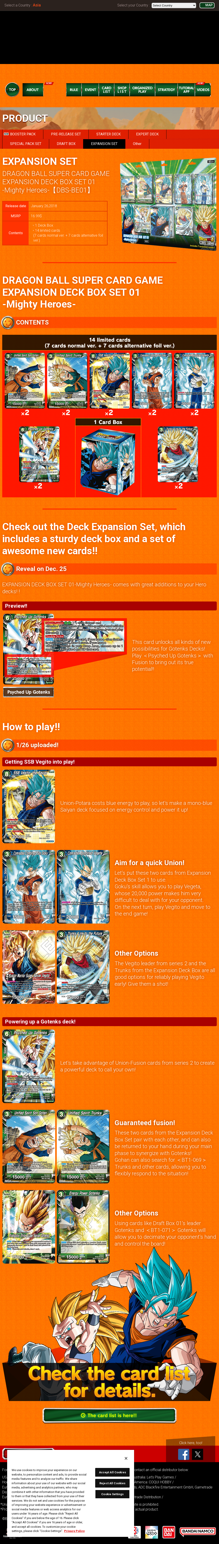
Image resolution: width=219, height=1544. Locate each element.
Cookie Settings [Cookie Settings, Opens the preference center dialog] (112, 1494)
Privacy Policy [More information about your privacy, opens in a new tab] (74, 1531)
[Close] (126, 1458)
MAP (209, 5)
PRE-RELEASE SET (66, 134)
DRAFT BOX (66, 144)
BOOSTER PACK (20, 134)
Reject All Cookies (112, 1483)
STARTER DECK (108, 134)
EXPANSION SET (104, 144)
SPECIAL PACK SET (25, 144)
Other (137, 144)
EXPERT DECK (147, 134)
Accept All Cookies (112, 1472)
